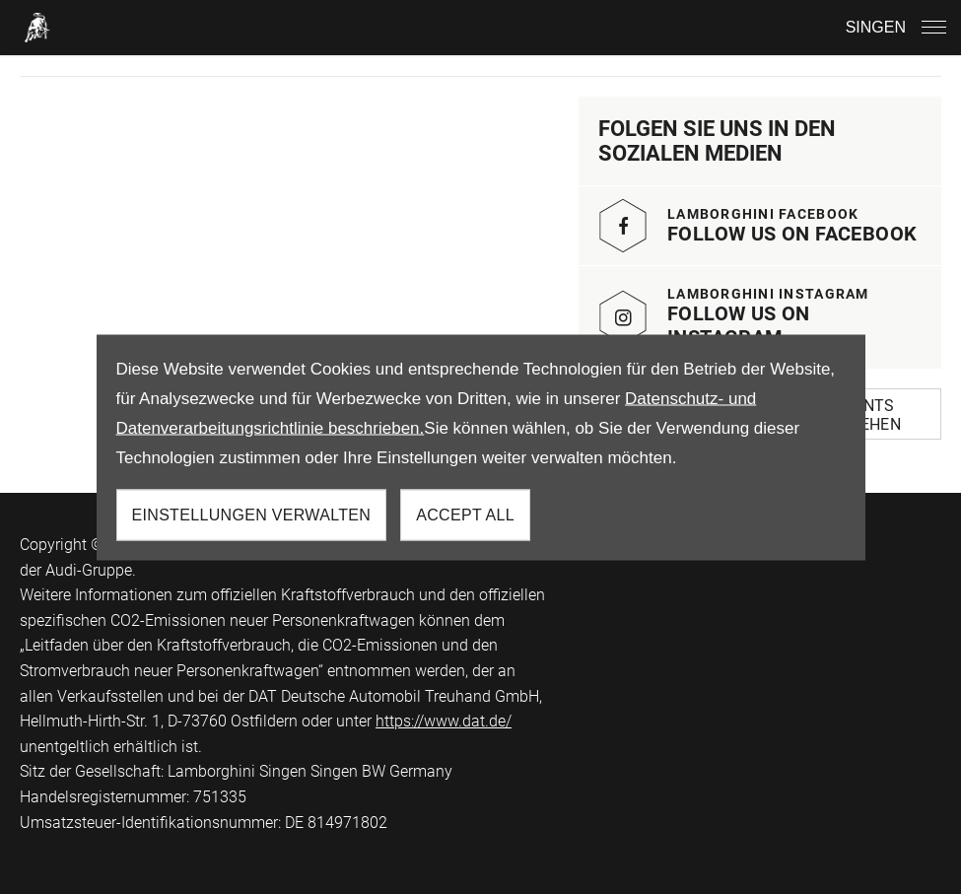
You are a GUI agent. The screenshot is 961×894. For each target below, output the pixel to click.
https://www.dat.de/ (444, 721)
